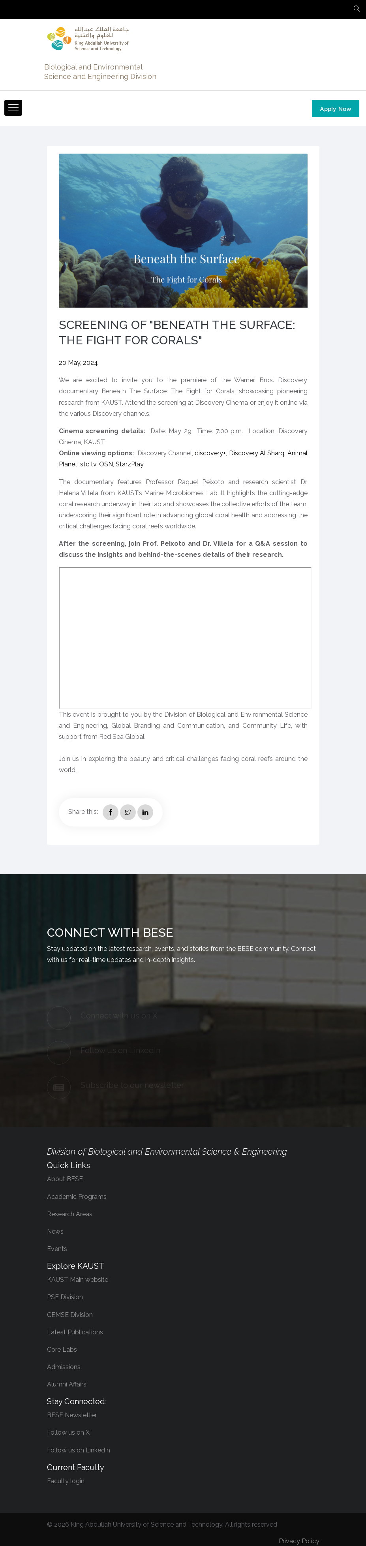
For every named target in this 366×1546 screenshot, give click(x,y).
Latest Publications (75, 1332)
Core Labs (62, 1349)
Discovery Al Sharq (257, 453)
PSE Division (65, 1297)
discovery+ (210, 453)
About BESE (65, 1179)
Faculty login (65, 1481)
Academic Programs (77, 1196)
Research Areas (69, 1214)
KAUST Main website (77, 1279)
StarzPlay (131, 464)
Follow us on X (68, 1433)
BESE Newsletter (72, 1415)
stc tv (88, 464)
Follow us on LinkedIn (78, 1450)
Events (57, 1249)
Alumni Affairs (66, 1384)
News (55, 1231)
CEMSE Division (70, 1315)
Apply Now (335, 108)
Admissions (64, 1367)
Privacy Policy (299, 1541)
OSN (106, 464)
